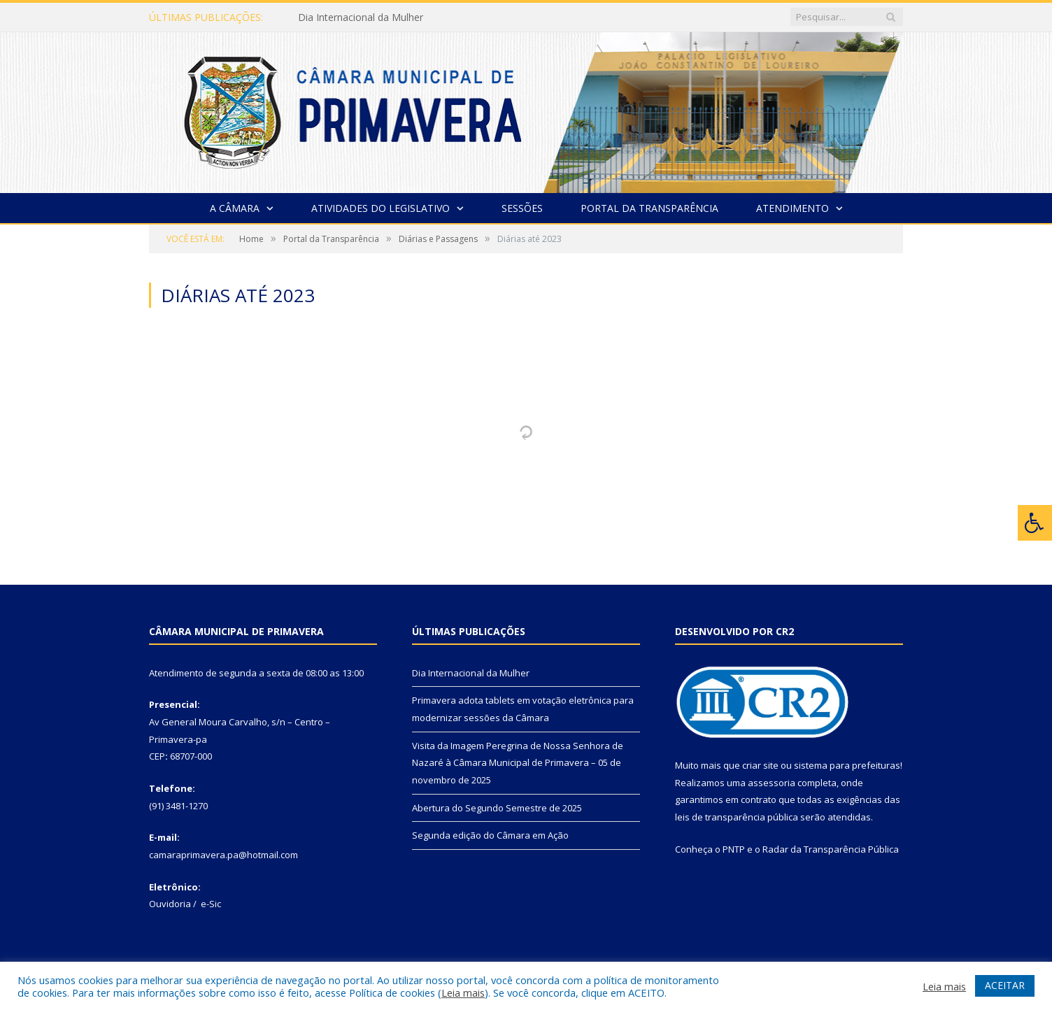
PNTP (734, 849)
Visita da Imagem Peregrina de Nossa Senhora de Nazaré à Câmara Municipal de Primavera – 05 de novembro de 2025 (517, 762)
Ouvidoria (170, 903)
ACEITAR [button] (1005, 985)
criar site (760, 765)
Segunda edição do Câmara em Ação (490, 835)
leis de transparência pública (736, 817)
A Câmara (235, 208)
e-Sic (211, 903)
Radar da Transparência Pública (830, 849)
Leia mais (463, 993)
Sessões (522, 208)
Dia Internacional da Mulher (360, 17)
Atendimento (792, 208)
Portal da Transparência (649, 208)
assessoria (771, 782)
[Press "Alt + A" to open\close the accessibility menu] (1035, 523)
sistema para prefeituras (847, 765)
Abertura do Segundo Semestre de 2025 (497, 808)
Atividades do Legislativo (380, 208)
